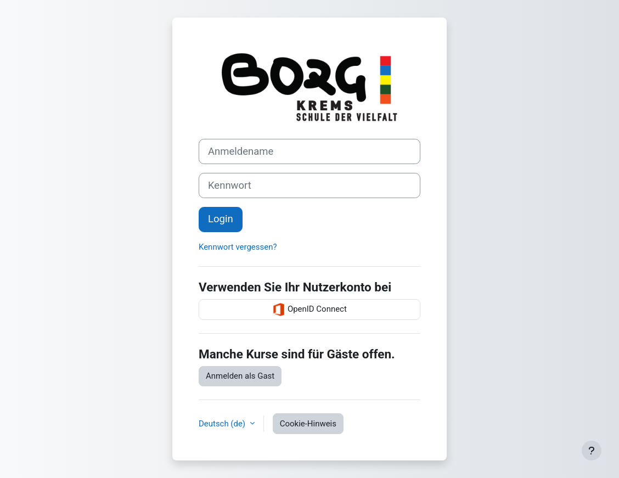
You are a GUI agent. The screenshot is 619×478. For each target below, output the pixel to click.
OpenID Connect (309, 309)
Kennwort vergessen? (238, 247)
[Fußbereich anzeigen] (591, 450)
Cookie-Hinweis (308, 424)
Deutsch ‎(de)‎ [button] (223, 424)
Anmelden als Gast (240, 376)
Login (220, 219)
